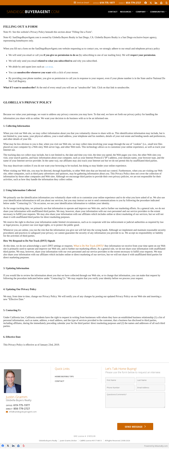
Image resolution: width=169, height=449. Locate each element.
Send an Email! (80, 2)
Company (141, 12)
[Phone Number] (120, 388)
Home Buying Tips (64, 376)
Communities (157, 12)
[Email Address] (150, 388)
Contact (113, 12)
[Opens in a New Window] (144, 2)
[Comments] (135, 400)
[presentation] (135, 415)
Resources (125, 12)
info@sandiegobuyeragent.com (23, 411)
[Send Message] (135, 427)
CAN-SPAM (49, 67)
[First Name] (120, 380)
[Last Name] (150, 380)
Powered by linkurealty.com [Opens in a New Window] (156, 446)
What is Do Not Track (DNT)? (89, 245)
